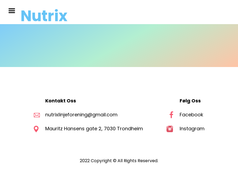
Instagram (192, 128)
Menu (13, 10)
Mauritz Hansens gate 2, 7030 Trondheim (94, 128)
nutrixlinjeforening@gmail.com (81, 114)
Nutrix (44, 16)
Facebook (191, 114)
